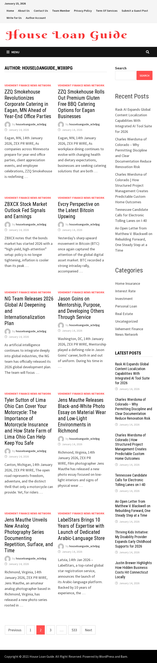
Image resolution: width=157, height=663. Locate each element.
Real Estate (124, 313)
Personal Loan (126, 306)
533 (74, 630)
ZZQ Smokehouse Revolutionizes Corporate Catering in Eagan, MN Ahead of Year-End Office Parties (27, 104)
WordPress (106, 656)
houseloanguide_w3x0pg (31, 124)
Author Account (36, 18)
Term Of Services (107, 10)
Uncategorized (126, 321)
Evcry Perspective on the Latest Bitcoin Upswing (78, 210)
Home (10, 10)
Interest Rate (125, 291)
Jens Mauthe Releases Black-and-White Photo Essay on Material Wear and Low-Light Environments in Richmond (82, 415)
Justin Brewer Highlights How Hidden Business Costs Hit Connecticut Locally (133, 570)
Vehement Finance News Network (27, 85)
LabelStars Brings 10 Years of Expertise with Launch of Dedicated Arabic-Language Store (81, 529)
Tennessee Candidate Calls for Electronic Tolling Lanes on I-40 (131, 215)
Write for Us (14, 18)
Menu (13, 52)
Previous (14, 630)
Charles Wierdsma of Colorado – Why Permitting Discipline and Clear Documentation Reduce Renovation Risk (133, 408)
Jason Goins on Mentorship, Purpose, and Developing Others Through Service (81, 308)
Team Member (61, 10)
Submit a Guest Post (135, 10)
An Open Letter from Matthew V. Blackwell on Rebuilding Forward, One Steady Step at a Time (133, 239)
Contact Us (41, 10)
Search (121, 68)
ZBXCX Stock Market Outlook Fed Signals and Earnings (25, 210)
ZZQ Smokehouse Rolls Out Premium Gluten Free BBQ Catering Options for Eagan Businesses (81, 104)
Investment (124, 298)
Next (88, 630)
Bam (124, 656)
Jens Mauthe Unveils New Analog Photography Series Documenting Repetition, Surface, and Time (28, 535)
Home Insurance (127, 283)
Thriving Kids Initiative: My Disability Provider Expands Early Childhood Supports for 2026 (133, 539)
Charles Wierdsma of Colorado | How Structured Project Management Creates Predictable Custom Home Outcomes (131, 447)
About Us (24, 10)
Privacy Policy (83, 10)
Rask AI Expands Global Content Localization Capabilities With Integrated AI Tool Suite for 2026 (133, 120)
